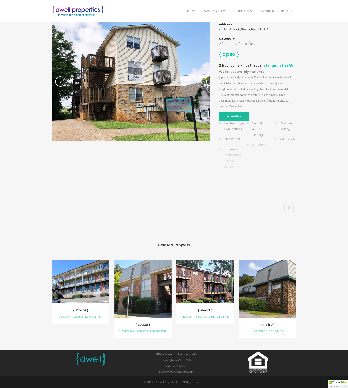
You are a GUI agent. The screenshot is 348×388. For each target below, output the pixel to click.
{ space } (143, 324)
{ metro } (267, 324)
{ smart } (205, 310)
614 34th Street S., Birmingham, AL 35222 (244, 30)
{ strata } (80, 310)
